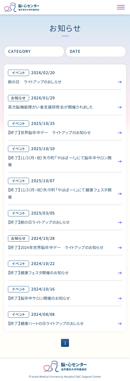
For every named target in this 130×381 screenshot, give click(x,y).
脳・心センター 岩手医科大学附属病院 (65, 366)
